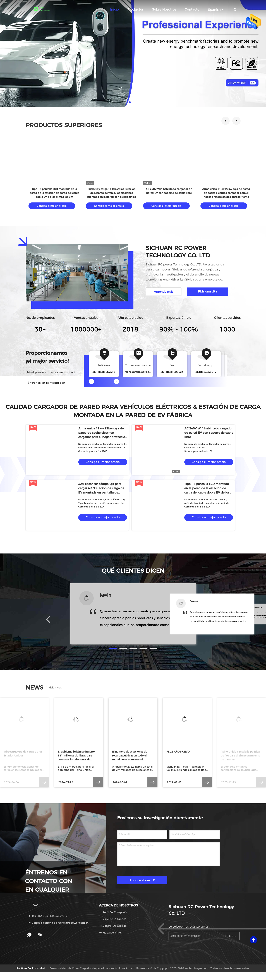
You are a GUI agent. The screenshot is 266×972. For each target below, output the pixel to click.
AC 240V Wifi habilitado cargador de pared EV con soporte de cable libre (208, 433)
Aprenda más (163, 291)
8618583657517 (205, 372)
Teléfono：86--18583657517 (48, 916)
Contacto (192, 9)
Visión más (53, 687)
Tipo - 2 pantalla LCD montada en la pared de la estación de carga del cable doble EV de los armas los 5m (54, 193)
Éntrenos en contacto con (46, 383)
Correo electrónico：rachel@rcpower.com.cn (58, 922)
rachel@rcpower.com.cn (139, 372)
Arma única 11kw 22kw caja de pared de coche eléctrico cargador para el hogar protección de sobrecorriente (226, 193)
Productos (135, 9)
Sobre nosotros (164, 9)
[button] (225, 121)
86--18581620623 (171, 372)
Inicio (114, 9)
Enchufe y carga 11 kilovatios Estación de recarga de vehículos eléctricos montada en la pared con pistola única (111, 193)
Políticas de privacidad (30, 968)
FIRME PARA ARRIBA (229, 935)
